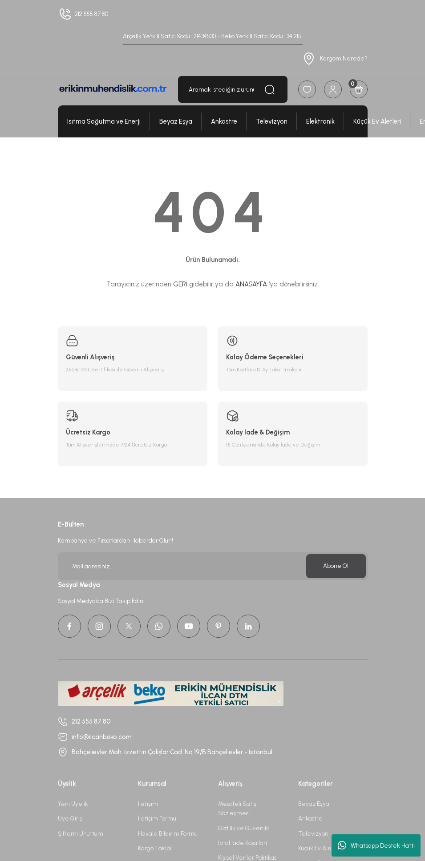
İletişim (148, 803)
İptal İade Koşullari (242, 842)
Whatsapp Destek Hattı (376, 845)
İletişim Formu (157, 818)
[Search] (232, 89)
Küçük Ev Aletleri (320, 848)
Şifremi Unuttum (80, 833)
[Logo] (112, 89)
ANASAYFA (251, 284)
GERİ (180, 284)
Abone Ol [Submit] (335, 565)
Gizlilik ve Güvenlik (243, 828)
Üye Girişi (71, 818)
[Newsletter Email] (213, 566)
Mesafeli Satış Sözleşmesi (237, 808)
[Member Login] (333, 89)
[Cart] (359, 89)
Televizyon (313, 833)
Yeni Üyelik (73, 803)
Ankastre (310, 818)
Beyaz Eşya (313, 803)
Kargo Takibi (154, 848)
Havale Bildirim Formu (168, 833)
